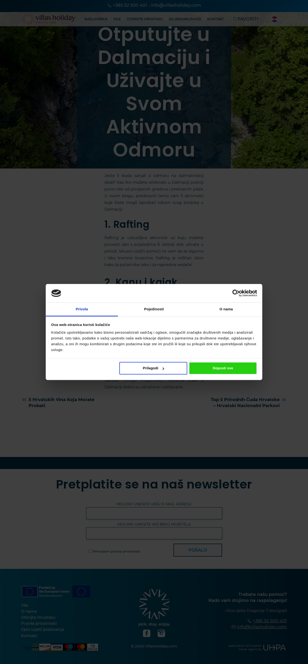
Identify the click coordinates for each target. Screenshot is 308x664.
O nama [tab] (226, 309)
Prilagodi (153, 368)
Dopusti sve (223, 368)
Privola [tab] (82, 309)
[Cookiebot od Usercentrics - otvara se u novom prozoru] (236, 293)
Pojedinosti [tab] (154, 309)
